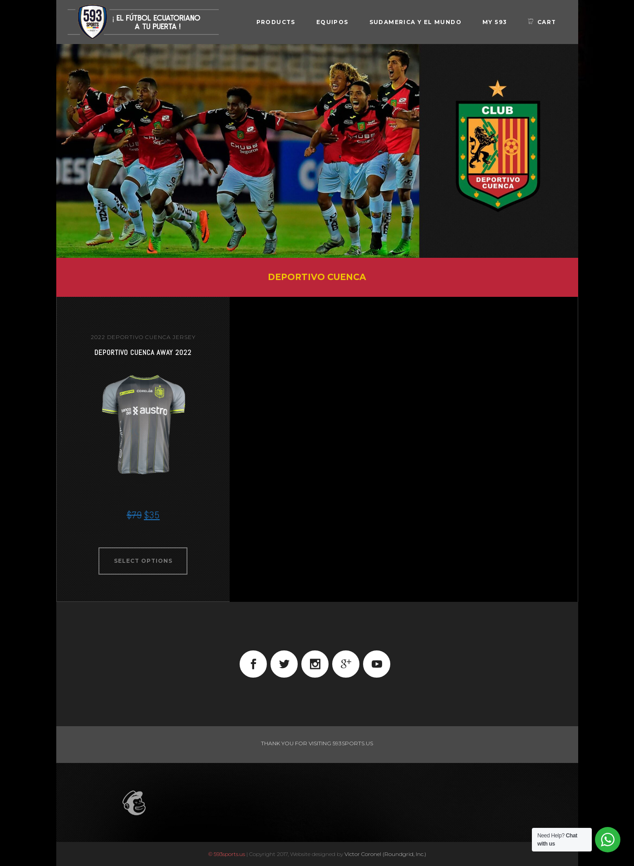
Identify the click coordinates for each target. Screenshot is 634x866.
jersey (184, 337)
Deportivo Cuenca (139, 337)
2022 (98, 337)
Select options (143, 560)
